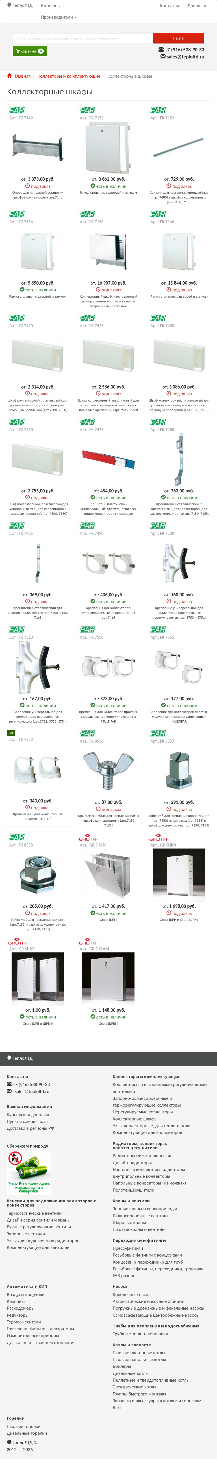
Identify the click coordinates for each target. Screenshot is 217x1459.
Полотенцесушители (133, 1190)
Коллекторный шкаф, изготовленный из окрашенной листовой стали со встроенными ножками (108, 301)
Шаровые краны (129, 1222)
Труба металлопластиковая (140, 1334)
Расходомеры (20, 1308)
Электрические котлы (134, 1387)
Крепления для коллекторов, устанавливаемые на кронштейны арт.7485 (108, 613)
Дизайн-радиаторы (132, 1163)
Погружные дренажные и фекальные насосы (158, 1308)
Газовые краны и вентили (139, 1229)
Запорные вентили (26, 1234)
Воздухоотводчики (26, 1294)
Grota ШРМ (108, 919)
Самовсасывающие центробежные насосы (156, 1315)
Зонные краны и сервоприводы (145, 1209)
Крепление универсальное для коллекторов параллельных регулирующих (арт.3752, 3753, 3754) (38, 716)
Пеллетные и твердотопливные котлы (151, 1380)
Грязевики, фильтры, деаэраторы (40, 1329)
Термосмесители (24, 1322)
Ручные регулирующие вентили (39, 1227)
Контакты (169, 6)
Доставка (196, 6)
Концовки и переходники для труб (148, 1262)
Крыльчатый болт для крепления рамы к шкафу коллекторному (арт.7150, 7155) (108, 820)
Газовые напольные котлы (139, 1359)
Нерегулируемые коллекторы (143, 1112)
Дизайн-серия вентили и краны (39, 1220)
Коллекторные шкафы (135, 1119)
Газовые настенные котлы (139, 1353)
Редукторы (18, 1315)
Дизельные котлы (131, 1373)
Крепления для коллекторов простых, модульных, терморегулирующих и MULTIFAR (108, 716)
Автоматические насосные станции (149, 1301)
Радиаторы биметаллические (143, 1156)
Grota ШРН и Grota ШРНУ (179, 919)
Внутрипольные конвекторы (141, 1176)
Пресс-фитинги (128, 1248)
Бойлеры (122, 1366)
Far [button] (11, 732)
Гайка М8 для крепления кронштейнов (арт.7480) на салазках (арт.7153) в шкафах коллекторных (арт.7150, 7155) (179, 820)
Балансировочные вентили (140, 1216)
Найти (178, 38)
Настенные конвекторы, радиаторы (149, 1169)
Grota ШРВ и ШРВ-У (38, 1023)
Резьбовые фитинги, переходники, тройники (158, 1269)
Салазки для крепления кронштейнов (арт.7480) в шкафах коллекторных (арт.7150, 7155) (179, 197)
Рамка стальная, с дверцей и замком (108, 192)
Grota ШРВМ (108, 1023)
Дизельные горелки (27, 1433)
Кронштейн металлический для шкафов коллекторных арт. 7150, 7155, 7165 (38, 613)
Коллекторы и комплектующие (69, 76)
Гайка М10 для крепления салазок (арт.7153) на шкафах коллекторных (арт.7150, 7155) (38, 924)
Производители (59, 17)
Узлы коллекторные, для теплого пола (151, 1126)
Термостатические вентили (34, 1213)
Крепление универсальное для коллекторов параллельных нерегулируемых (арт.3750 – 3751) (179, 613)
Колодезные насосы (133, 1294)
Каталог (50, 6)
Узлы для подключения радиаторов (43, 1241)
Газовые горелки (24, 1426)
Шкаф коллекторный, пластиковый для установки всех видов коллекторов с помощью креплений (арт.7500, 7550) (38, 405)
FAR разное (124, 1276)
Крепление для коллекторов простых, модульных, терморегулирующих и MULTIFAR (179, 716)
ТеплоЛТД (19, 5)
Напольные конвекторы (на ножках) (149, 1183)
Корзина (30, 51)
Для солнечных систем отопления (41, 1342)
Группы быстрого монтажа (139, 1394)
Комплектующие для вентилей (38, 1247)
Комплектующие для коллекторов (147, 1132)
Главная (19, 76)
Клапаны (16, 1301)
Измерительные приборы (33, 1335)
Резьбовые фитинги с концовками (147, 1255)
